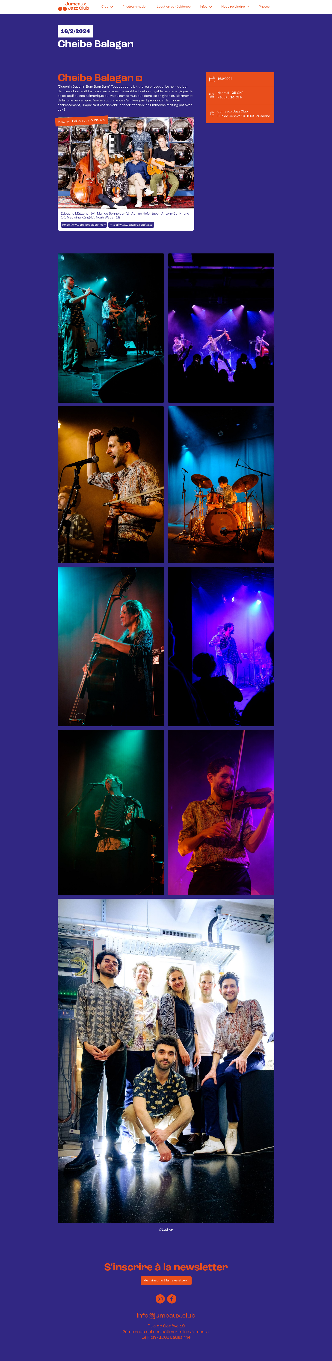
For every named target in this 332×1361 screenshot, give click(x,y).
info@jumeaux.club (166, 1316)
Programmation (135, 7)
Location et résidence (174, 7)
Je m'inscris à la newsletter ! (166, 1280)
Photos (264, 7)
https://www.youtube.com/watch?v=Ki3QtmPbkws (132, 225)
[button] (107, 7)
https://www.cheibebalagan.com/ (84, 225)
